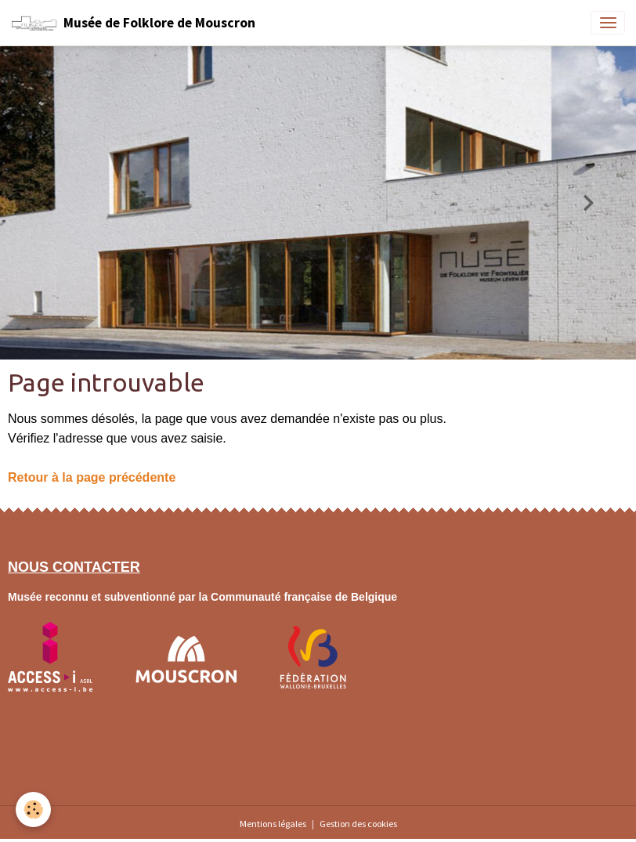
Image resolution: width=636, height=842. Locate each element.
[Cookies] (33, 809)
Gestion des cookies (358, 823)
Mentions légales (273, 823)
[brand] (133, 22)
